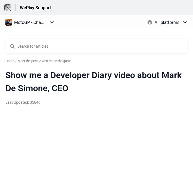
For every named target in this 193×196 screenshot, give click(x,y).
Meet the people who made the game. (45, 61)
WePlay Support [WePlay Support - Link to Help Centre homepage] (35, 7)
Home (9, 61)
